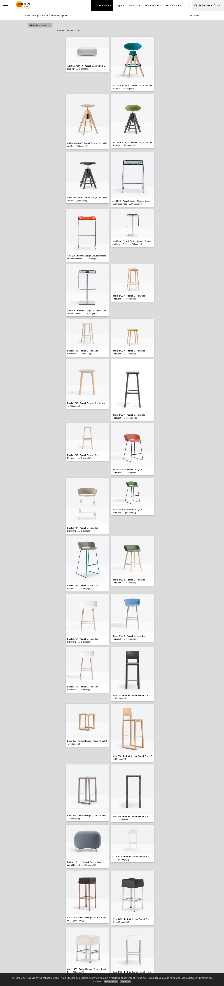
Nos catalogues (173, 5)
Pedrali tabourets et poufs (55, 15)
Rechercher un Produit (207, 5)
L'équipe (120, 5)
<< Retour (194, 15)
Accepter (125, 981)
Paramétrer (110, 981)
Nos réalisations (153, 5)
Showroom (134, 5)
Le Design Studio (102, 5)
